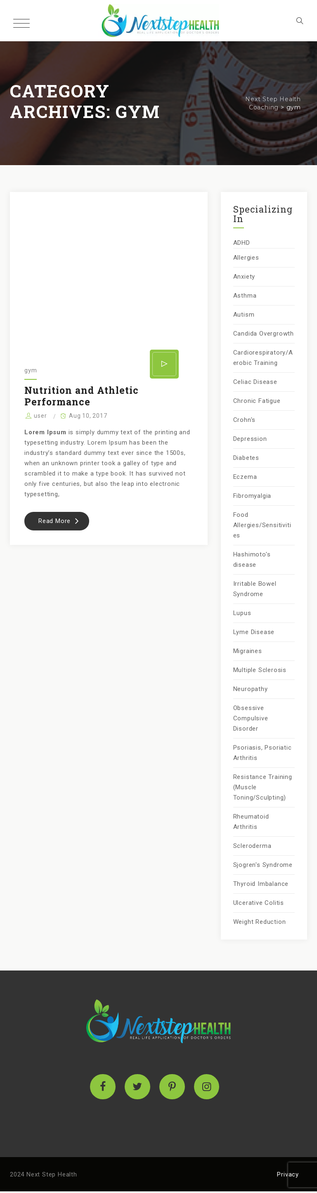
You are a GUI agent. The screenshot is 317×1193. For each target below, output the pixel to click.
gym (30, 370)
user (40, 415)
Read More (63, 523)
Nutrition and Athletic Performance (81, 396)
